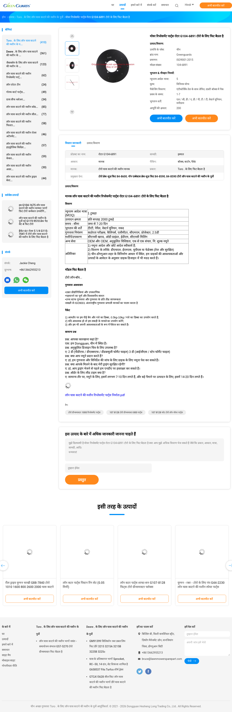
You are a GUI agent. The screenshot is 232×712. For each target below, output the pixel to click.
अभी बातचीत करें (215, 5)
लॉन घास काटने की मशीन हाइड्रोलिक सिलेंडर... (26, 145)
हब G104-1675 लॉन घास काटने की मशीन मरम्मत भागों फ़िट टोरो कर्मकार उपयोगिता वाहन (33, 208)
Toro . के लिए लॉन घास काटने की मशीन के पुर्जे (57, 630)
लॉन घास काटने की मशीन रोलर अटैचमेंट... (26, 134)
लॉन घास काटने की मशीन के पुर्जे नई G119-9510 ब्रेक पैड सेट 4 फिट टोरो (33, 221)
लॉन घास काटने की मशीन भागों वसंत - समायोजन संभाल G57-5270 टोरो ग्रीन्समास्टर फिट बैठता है (58, 646)
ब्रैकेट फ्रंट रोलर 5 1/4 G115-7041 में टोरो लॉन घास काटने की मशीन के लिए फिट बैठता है (33, 233)
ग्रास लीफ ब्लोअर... (26, 99)
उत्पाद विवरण (93, 143)
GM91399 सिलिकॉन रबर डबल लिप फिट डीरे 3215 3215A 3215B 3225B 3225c (107, 646)
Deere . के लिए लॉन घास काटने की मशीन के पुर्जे (107, 630)
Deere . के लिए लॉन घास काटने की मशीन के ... (26, 53)
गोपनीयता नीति (9, 665)
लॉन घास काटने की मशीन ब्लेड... (26, 107)
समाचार (6, 649)
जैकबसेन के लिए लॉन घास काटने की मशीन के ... (26, 64)
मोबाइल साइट (8, 660)
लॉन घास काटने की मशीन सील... (26, 114)
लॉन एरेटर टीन (26, 85)
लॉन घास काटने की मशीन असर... (26, 167)
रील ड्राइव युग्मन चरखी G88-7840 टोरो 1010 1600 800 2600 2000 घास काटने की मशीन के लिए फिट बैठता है (29, 587)
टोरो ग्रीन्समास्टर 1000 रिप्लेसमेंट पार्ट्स (84, 412)
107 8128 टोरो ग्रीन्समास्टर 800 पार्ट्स (126, 412)
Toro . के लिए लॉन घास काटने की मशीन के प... (26, 42)
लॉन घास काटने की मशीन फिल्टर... (26, 123)
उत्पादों (5, 639)
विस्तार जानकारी (73, 143)
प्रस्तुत (82, 480)
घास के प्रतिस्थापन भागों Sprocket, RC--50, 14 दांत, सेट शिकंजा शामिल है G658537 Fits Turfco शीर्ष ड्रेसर (108, 664)
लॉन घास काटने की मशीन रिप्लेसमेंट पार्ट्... (26, 75)
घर (3, 633)
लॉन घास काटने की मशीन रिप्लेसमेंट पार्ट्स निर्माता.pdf (95, 395)
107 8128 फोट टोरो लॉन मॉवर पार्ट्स (167, 412)
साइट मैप (6, 655)
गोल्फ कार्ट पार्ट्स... (26, 92)
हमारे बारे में (7, 644)
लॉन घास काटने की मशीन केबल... (26, 156)
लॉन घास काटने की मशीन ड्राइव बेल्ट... (26, 178)
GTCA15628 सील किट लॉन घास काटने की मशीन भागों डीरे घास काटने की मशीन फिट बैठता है (107, 682)
